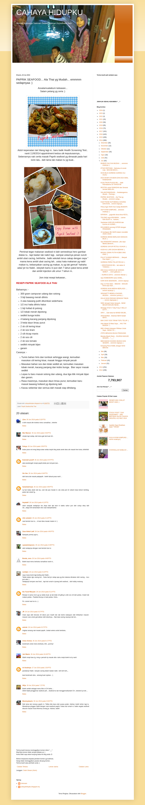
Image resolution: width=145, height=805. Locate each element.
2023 (101, 113)
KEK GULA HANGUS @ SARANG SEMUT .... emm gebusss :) (112, 271)
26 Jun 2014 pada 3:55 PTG (37, 446)
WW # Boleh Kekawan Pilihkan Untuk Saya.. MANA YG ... (113, 329)
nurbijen (25, 572)
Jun (102, 161)
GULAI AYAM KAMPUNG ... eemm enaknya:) (118, 438)
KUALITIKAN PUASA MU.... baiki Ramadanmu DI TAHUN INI (112, 183)
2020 (101, 122)
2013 (101, 367)
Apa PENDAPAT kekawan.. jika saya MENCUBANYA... (113, 242)
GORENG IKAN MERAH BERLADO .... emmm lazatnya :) (114, 289)
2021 (101, 119)
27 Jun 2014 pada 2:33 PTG (41, 668)
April (102, 354)
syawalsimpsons (28, 545)
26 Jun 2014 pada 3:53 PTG (41, 433)
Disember (104, 143)
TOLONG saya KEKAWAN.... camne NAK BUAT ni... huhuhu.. (113, 218)
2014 (101, 140)
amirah (24, 627)
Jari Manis (26, 654)
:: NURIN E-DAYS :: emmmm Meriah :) (114, 275)
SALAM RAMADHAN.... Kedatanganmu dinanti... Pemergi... (114, 193)
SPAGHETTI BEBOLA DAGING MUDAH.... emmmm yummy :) (112, 294)
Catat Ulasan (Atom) (30, 770)
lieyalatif (25, 502)
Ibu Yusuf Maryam (28, 592)
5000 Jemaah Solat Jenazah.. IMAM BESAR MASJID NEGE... (113, 304)
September (105, 152)
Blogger (83, 794)
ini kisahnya (26, 668)
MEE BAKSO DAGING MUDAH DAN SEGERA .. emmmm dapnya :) (113, 342)
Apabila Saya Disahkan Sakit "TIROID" (117, 426)
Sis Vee (25, 473)
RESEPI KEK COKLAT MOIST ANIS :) (117, 401)
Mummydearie (27, 701)
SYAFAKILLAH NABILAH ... (118, 450)
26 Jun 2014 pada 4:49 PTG (44, 545)
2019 (101, 125)
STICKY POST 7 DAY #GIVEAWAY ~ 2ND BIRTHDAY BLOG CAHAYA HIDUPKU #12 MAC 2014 (118, 415)
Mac (102, 357)
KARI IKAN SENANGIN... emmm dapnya (115, 281)
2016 (101, 134)
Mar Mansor (26, 433)
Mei (102, 351)
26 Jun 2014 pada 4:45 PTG (44, 531)
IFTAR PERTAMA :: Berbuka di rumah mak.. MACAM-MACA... (113, 169)
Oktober (104, 149)
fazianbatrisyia (27, 487)
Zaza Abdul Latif (28, 531)
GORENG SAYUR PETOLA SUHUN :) (114, 246)
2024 (101, 110)
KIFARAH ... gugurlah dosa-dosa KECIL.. (115, 215)
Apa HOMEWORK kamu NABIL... (112, 278)
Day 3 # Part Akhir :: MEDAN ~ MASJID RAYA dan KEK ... (114, 285)
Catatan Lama (83, 767)
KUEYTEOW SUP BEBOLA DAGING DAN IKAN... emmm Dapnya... (113, 203)
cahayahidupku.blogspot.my (30, 787)
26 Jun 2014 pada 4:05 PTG (43, 487)
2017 (101, 131)
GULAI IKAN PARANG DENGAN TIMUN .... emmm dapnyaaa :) (114, 299)
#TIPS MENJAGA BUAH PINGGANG (113, 333)
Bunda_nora (26, 558)
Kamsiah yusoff (28, 460)
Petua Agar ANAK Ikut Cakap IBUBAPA (114, 207)
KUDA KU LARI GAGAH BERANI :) (113, 250)
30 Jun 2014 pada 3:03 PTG (43, 701)
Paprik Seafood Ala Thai (28, 406)
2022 (101, 116)
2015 (101, 137)
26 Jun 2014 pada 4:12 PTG (38, 502)
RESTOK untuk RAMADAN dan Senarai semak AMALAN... (114, 188)
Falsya (24, 446)
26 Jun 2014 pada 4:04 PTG (38, 473)
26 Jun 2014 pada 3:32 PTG (36, 419)
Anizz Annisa (27, 641)
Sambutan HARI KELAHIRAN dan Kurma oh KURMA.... (112, 223)
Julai (103, 158)
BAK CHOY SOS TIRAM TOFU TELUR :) (115, 320)
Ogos (103, 155)
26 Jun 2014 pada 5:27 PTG (34, 612)
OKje (24, 685)
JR (23, 612)
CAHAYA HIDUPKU (49, 12)
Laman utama (53, 767)
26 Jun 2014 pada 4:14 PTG (41, 518)
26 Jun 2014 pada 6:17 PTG (42, 641)
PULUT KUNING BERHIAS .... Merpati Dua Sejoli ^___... (114, 258)
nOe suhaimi (27, 518)
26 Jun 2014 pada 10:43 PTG (41, 654)
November (105, 146)
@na (24, 419)
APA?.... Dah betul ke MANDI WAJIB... (114, 313)
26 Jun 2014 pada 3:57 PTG (44, 460)
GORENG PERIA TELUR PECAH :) (113, 262)
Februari (104, 360)
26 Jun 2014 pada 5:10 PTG (38, 572)
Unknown (24, 783)
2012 (101, 370)
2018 (101, 128)
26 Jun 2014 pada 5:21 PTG (45, 592)
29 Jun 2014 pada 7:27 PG (36, 685)
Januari (104, 363)
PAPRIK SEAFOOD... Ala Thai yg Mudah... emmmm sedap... (112, 198)
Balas (24, 426)
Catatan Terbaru (22, 767)
